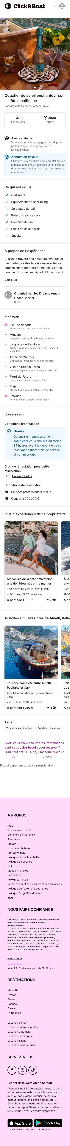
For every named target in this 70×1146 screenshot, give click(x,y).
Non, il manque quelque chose (47, 754)
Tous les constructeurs (21, 1045)
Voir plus (10, 280)
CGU (10, 866)
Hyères (11, 994)
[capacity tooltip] (27, 122)
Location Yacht (16, 1040)
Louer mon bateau (18, 848)
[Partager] (63, 24)
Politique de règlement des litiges (27, 888)
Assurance (13, 839)
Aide (10, 825)
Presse (11, 843)
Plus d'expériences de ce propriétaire (26, 765)
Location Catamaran (19, 1031)
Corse (11, 999)
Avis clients (14, 958)
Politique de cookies (19, 861)
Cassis (11, 1008)
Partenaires (14, 875)
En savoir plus (20, 149)
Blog (10, 897)
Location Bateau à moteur (23, 1027)
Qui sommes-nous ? (19, 830)
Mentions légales (17, 870)
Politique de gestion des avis (24, 893)
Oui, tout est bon (14, 754)
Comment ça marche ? (21, 834)
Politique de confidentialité (23, 857)
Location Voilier (16, 1022)
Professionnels (16, 852)
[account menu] (62, 6)
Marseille (12, 990)
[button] (35, 87)
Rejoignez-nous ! (17, 879)
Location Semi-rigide (20, 1036)
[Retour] (6, 24)
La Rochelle (14, 1012)
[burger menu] (55, 6)
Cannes (12, 1003)
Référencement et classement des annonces (34, 884)
